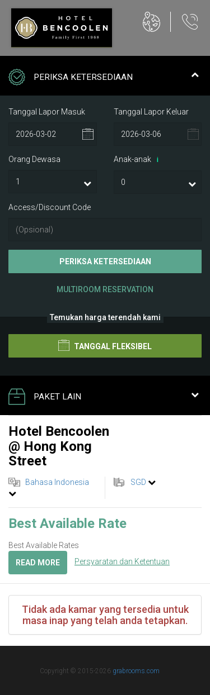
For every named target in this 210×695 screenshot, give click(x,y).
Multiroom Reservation (105, 289)
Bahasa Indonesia (57, 482)
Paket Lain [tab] (103, 398)
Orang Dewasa (34, 159)
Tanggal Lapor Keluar (151, 111)
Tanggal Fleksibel (105, 345)
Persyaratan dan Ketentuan (122, 561)
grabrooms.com (136, 671)
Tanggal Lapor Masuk (46, 111)
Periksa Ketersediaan (105, 261)
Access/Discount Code (49, 207)
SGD (138, 482)
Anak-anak (138, 160)
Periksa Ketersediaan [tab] (103, 78)
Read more (38, 562)
